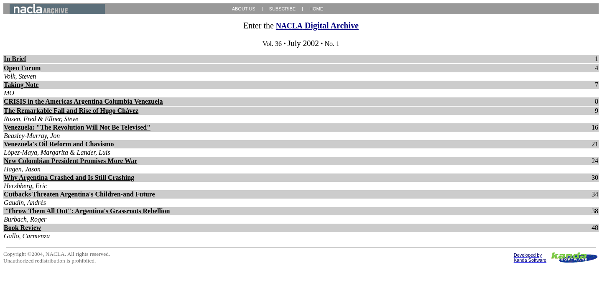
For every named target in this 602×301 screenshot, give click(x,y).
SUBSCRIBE (282, 8)
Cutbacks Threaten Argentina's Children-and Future (79, 194)
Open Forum (22, 67)
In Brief (15, 58)
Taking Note (21, 84)
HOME (316, 8)
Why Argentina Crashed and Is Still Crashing (69, 177)
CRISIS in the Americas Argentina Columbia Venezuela (83, 101)
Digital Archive (317, 25)
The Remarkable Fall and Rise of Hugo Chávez (71, 110)
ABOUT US (243, 8)
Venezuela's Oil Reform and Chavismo (59, 144)
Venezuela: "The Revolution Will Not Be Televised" (77, 127)
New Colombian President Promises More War (70, 160)
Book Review (22, 227)
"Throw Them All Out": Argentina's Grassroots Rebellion (87, 210)
